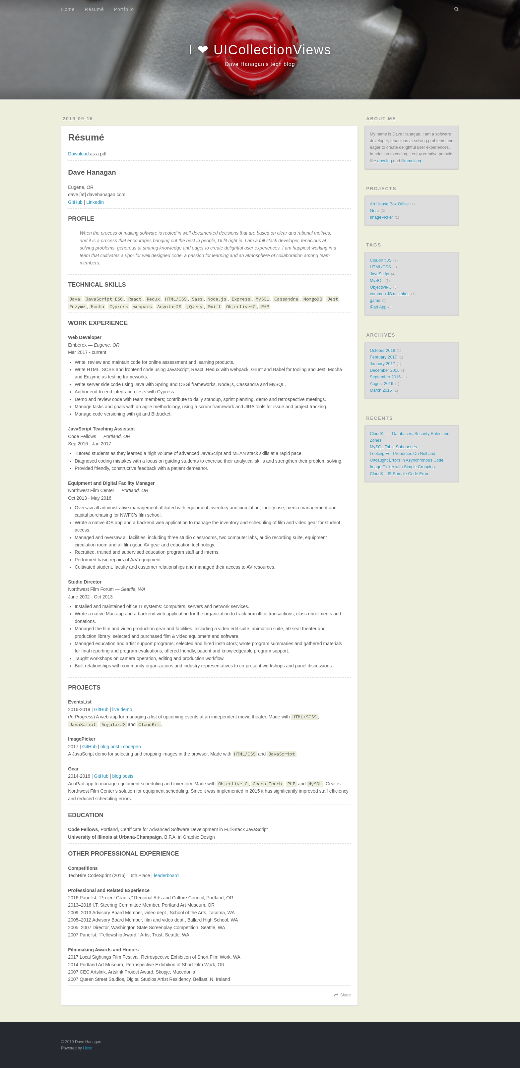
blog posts (123, 776)
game (375, 300)
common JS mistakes (390, 294)
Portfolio (124, 9)
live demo (122, 709)
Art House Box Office (389, 204)
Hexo (87, 1048)
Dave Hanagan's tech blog (260, 64)
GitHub (75, 202)
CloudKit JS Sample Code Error (399, 474)
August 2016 (381, 383)
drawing (384, 161)
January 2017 (382, 364)
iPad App (378, 307)
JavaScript (379, 274)
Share (345, 995)
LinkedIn (95, 202)
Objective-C (381, 287)
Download (78, 153)
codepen (132, 746)
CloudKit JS (381, 260)
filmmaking (411, 161)
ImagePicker (381, 217)
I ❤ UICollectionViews (260, 49)
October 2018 (382, 350)
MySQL (377, 280)
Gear (374, 210)
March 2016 (381, 390)
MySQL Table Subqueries (393, 447)
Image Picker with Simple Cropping (402, 467)
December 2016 (385, 370)
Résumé (94, 9)
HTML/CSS (380, 267)
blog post (109, 746)
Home (68, 9)
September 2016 (385, 377)
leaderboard (166, 875)
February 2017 (383, 357)
